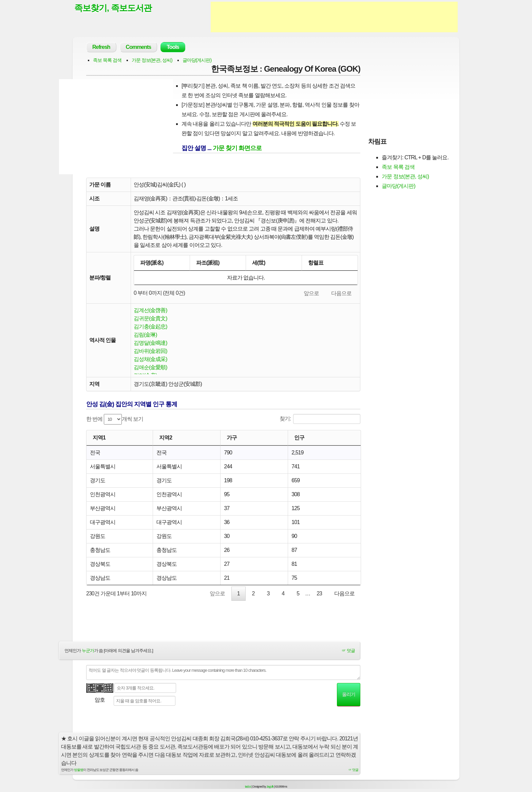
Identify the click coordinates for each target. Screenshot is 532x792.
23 (319, 593)
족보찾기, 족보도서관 (113, 8)
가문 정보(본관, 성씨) (152, 60)
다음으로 (341, 293)
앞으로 (311, 293)
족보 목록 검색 (107, 60)
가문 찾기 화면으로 (237, 148)
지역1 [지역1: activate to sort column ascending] (99, 437)
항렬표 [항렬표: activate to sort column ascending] (315, 263)
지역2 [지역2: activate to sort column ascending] (165, 437)
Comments (138, 47)
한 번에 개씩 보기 (114, 419)
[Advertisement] (334, 17)
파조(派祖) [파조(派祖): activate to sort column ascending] (208, 263)
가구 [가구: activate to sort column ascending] (232, 437)
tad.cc (248, 786)
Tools (173, 47)
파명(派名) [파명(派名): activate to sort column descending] (152, 263)
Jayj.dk (269, 786)
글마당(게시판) (197, 60)
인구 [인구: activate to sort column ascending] (299, 437)
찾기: (320, 419)
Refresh (101, 47)
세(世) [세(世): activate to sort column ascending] (258, 263)
